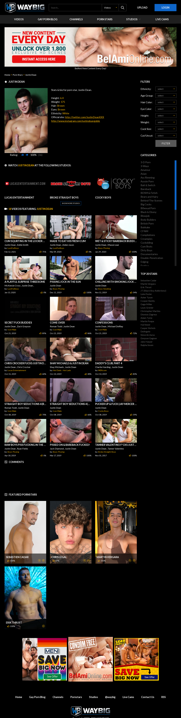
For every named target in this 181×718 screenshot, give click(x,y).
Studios (93, 697)
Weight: (145, 122)
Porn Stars (18, 75)
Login (165, 7)
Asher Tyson (147, 297)
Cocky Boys (103, 411)
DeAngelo (145, 331)
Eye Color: (146, 109)
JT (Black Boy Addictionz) (153, 290)
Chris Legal (59, 557)
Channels (58, 697)
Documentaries (149, 254)
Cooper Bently (148, 300)
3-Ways (145, 166)
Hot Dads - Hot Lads (62, 370)
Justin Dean (30, 75)
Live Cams (128, 697)
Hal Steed (145, 324)
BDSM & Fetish (149, 192)
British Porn (147, 223)
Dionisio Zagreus (149, 314)
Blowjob (145, 215)
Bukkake (145, 227)
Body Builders (148, 219)
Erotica (145, 265)
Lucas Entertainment (17, 370)
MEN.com (102, 370)
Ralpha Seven (147, 345)
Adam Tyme (146, 317)
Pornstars (76, 697)
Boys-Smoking (104, 289)
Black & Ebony (148, 212)
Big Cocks (146, 204)
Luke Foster (146, 294)
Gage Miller (146, 304)
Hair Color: (147, 102)
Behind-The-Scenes (151, 200)
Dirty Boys (146, 250)
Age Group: (147, 95)
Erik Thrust (14, 622)
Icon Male (12, 329)
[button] (110, 7)
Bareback (146, 189)
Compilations (148, 234)
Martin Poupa (147, 321)
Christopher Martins (150, 311)
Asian (144, 173)
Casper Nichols (148, 328)
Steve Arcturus (148, 334)
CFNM (144, 231)
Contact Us (147, 697)
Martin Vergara (108, 557)
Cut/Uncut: (147, 135)
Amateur (145, 169)
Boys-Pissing (104, 248)
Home (7, 75)
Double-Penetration (152, 257)
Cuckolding (147, 242)
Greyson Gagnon (149, 338)
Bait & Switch (148, 185)
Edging (144, 261)
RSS (163, 697)
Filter (166, 143)
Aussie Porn (147, 181)
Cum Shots (146, 246)
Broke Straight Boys (107, 452)
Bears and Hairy (149, 196)
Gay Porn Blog (37, 697)
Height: (145, 115)
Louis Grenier (147, 307)
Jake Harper (147, 341)
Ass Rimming (148, 177)
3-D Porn (146, 162)
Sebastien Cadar (17, 557)
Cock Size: (146, 129)
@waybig (110, 697)
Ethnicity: (146, 89)
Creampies (146, 238)
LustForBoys (13, 248)
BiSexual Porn (148, 208)
